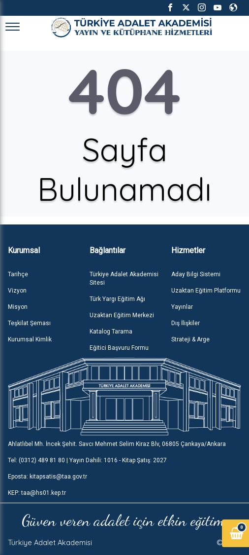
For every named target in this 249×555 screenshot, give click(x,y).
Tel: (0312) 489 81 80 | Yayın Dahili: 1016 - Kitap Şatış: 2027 (87, 460)
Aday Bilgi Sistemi (195, 274)
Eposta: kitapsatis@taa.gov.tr (47, 476)
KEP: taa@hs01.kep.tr (37, 492)
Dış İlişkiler (185, 323)
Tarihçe (18, 274)
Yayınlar (182, 306)
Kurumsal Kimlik (30, 339)
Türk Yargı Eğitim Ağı (117, 299)
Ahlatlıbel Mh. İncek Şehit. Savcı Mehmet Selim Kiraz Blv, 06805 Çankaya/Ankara (117, 444)
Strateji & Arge (190, 339)
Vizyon (17, 290)
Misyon (18, 306)
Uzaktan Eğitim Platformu (206, 290)
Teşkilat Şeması (29, 323)
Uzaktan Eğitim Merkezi (122, 315)
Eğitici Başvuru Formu (119, 347)
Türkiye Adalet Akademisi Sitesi (124, 278)
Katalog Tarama (111, 331)
